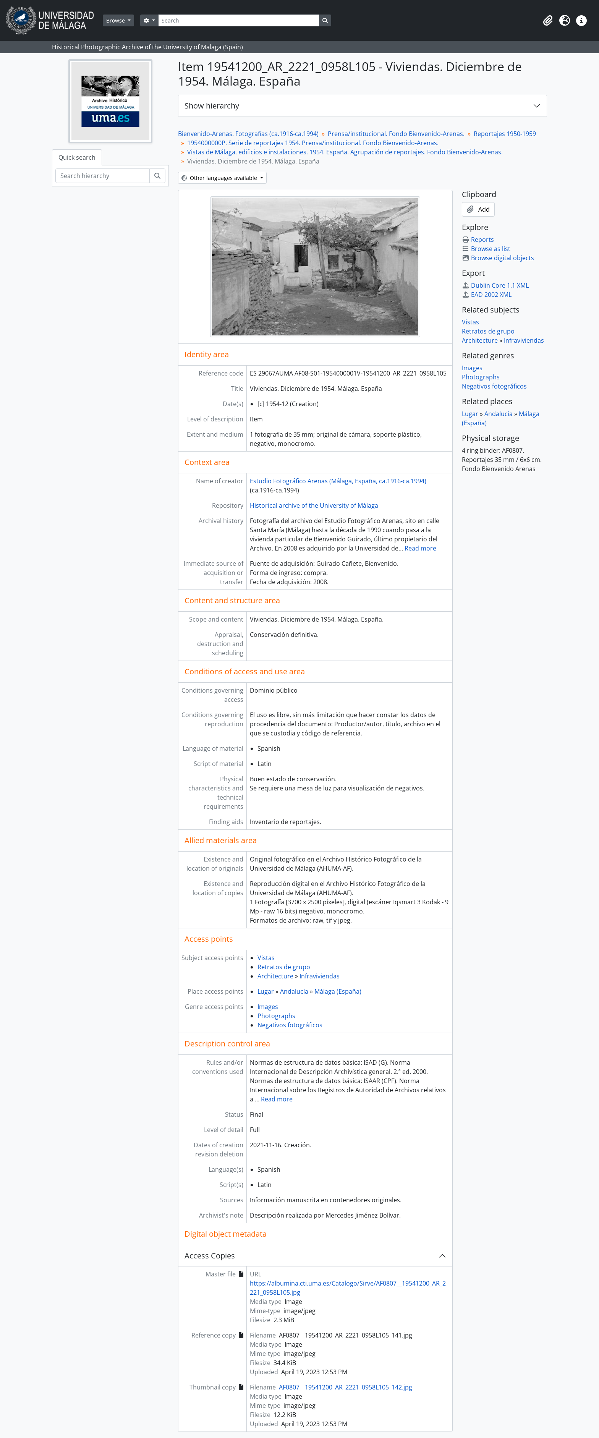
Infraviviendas (320, 976)
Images (267, 1006)
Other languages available (220, 177)
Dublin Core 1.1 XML (495, 285)
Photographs (276, 1016)
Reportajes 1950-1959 (505, 134)
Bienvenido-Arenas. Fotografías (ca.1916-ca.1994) (248, 134)
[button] (547, 20)
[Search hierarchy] (102, 175)
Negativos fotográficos (289, 1025)
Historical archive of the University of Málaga (314, 505)
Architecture (275, 976)
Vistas (266, 958)
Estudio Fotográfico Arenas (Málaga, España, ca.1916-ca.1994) (338, 481)
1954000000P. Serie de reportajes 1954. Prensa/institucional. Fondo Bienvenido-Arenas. (313, 143)
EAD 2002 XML (487, 294)
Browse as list (486, 249)
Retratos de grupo (283, 967)
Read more (420, 548)
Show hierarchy (212, 105)
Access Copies (210, 1255)
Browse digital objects (498, 258)
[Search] (238, 20)
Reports (478, 239)
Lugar (265, 991)
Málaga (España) (337, 991)
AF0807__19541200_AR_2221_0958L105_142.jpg (345, 1387)
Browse (116, 20)
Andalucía (294, 991)
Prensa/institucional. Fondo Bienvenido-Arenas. (396, 134)
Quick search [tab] (77, 157)
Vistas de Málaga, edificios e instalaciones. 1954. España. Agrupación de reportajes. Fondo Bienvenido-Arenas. (345, 152)
